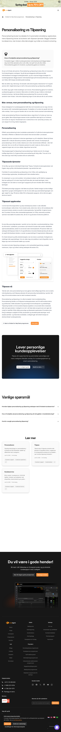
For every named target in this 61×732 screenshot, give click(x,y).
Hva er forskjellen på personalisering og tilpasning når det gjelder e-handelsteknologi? (30, 414)
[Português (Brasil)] (57, 717)
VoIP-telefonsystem (30, 654)
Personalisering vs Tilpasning (33, 17)
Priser (10, 630)
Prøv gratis (35, 323)
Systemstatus (30, 633)
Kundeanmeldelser (50, 633)
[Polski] (54, 717)
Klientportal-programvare (30, 669)
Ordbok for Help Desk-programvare (14, 17)
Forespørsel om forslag (30, 639)
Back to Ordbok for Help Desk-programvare (16, 323)
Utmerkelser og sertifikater (50, 629)
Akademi (10, 654)
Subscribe (55, 703)
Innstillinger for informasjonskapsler (15, 726)
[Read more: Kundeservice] (15, 480)
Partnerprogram (50, 636)
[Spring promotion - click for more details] (30, 3)
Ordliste (11, 651)
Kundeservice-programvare (30, 651)
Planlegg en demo (42, 574)
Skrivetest (10, 661)
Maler (10, 657)
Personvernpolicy (53, 726)
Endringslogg (30, 636)
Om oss (50, 626)
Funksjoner (11, 633)
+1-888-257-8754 (9, 685)
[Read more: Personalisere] (15, 454)
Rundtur (11, 640)
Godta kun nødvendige (19, 723)
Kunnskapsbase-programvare (30, 648)
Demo (10, 627)
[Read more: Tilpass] (45, 454)
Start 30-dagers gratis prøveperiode (24, 574)
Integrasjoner (10, 637)
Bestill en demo (38, 367)
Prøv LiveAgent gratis (23, 367)
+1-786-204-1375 (9, 688)
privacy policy (18, 720)
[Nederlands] (49, 717)
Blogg (10, 648)
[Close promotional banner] (59, 2)
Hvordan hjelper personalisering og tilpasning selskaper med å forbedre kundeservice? (30, 407)
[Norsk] (51, 717)
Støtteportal (30, 626)
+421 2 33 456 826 (9, 682)
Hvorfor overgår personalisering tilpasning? (30, 421)
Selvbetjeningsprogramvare (30, 657)
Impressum (50, 639)
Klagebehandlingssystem (30, 666)
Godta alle (7, 723)
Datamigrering (30, 629)
